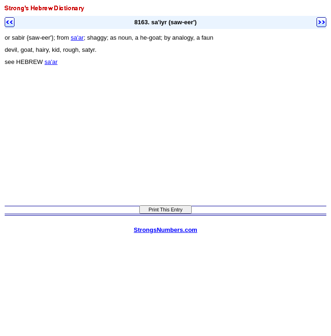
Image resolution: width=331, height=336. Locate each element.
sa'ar (77, 37)
